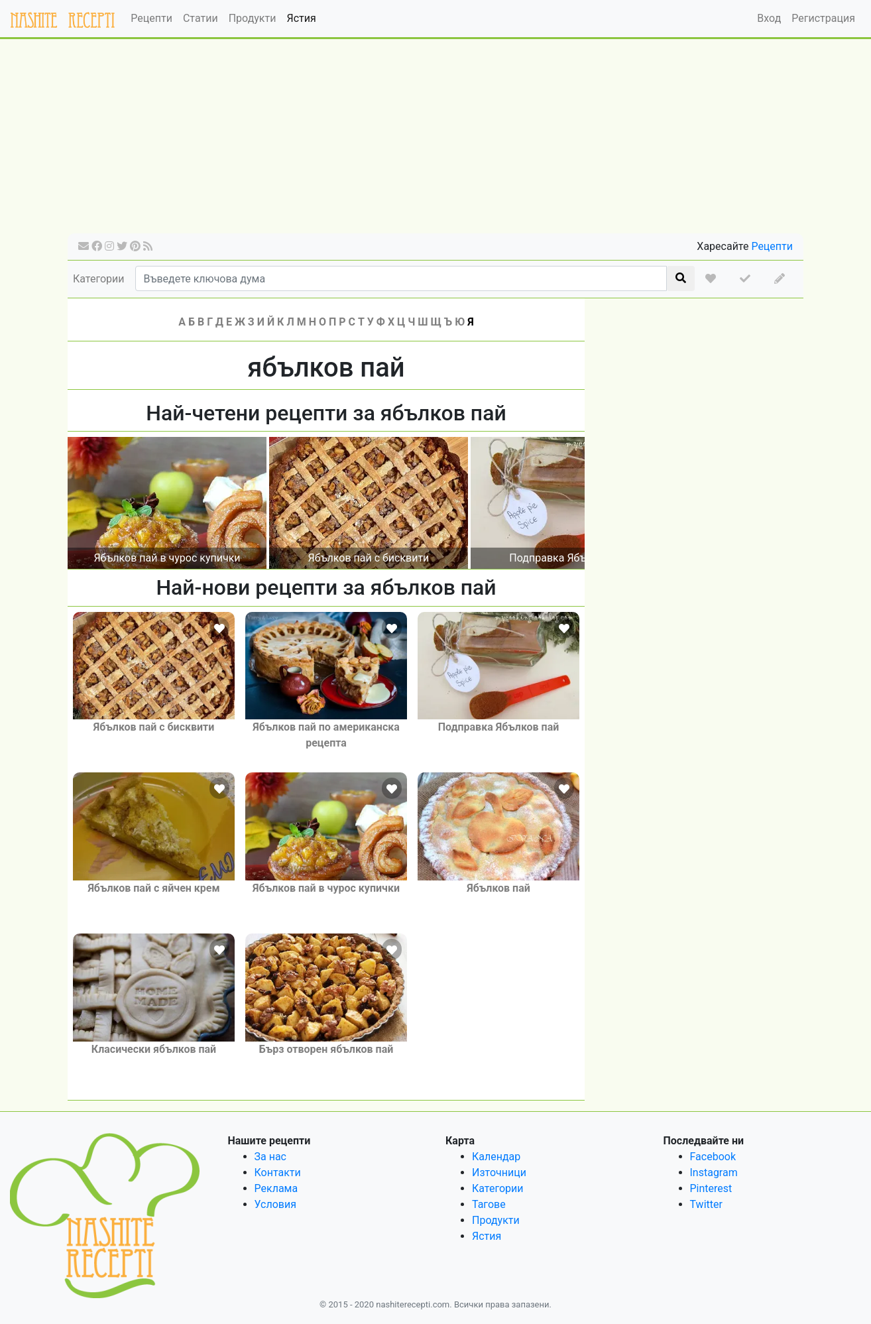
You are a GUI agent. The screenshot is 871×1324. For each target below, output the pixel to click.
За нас (270, 1156)
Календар (496, 1156)
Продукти (252, 18)
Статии (200, 18)
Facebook (713, 1156)
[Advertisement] (435, 140)
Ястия (301, 18)
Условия (275, 1204)
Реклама (276, 1188)
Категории (99, 278)
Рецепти (151, 18)
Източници (499, 1172)
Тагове (489, 1204)
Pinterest (711, 1188)
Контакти (278, 1172)
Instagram (714, 1172)
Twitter (706, 1204)
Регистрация (823, 18)
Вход (769, 18)
